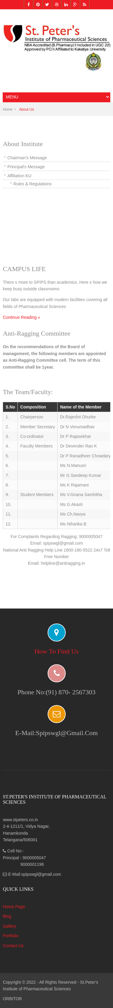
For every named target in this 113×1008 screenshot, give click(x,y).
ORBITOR (12, 998)
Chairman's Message (27, 157)
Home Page (14, 906)
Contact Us (13, 945)
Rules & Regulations (32, 183)
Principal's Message (26, 166)
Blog (7, 916)
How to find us (56, 651)
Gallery (9, 926)
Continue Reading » (21, 317)
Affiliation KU (19, 175)
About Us (26, 109)
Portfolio (10, 935)
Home (7, 109)
